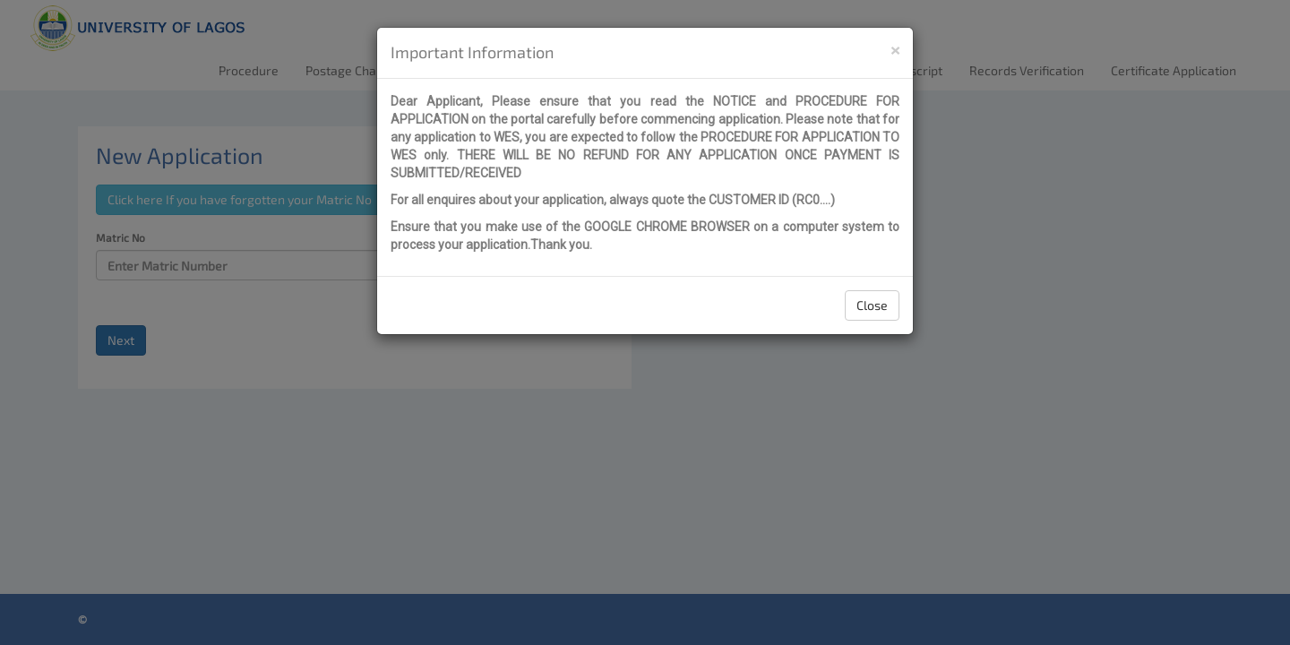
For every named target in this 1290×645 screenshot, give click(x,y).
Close (872, 305)
